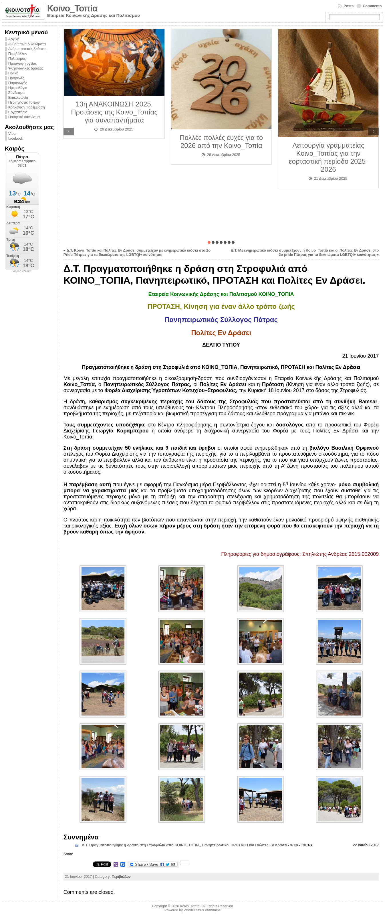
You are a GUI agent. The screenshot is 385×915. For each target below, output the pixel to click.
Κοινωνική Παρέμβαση (26, 107)
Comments (372, 6)
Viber (12, 133)
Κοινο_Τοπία (72, 8)
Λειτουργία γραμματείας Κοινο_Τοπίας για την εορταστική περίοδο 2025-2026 (328, 157)
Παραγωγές (17, 83)
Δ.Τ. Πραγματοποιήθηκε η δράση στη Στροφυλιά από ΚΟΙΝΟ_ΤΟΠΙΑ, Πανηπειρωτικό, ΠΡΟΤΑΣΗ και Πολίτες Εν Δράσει (184, 845)
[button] (209, 242)
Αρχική (13, 39)
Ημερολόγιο (17, 88)
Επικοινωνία (18, 97)
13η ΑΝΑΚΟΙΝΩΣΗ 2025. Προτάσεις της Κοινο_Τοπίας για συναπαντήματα (114, 112)
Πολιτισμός (17, 58)
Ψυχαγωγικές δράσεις (25, 68)
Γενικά (13, 73)
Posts (349, 6)
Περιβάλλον (17, 54)
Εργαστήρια (17, 112)
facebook (15, 138)
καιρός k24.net (22, 271)
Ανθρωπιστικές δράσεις (27, 49)
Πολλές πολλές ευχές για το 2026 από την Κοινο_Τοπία (221, 141)
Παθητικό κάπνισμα (24, 117)
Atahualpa (213, 910)
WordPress (192, 910)
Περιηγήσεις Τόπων (24, 102)
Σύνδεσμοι (16, 92)
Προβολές (16, 78)
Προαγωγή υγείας (22, 63)
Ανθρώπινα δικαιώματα (27, 44)
